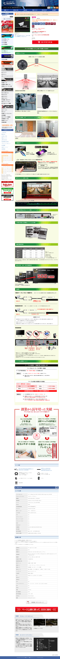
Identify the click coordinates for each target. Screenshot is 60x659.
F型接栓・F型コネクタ (6, 99)
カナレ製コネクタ (6, 92)
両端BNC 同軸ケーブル (6, 84)
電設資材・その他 (6, 118)
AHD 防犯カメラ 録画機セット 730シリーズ (21, 11)
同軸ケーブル (5, 82)
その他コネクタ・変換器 (7, 103)
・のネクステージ (31, 657)
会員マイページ (5, 147)
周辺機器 (4, 115)
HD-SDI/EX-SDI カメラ (6, 52)
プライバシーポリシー (6, 143)
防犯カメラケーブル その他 (7, 86)
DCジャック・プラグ (6, 101)
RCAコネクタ (5, 96)
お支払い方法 (4, 136)
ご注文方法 (4, 132)
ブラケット (4, 74)
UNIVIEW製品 (5, 59)
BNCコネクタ (5, 98)
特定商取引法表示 (5, 141)
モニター (4, 111)
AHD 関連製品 (5, 44)
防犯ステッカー (5, 120)
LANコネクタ (5, 94)
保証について (4, 137)
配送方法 (3, 134)
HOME (3, 11)
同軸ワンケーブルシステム (7, 113)
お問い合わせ (4, 139)
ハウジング (4, 72)
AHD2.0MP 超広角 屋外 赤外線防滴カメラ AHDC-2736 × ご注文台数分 (26, 469)
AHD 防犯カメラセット (10, 11)
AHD (5, 11)
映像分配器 (4, 122)
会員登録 (3, 149)
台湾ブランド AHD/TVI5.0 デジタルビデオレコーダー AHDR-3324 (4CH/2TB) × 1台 (46, 469)
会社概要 (3, 145)
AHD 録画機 (5, 42)
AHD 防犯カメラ (5, 40)
